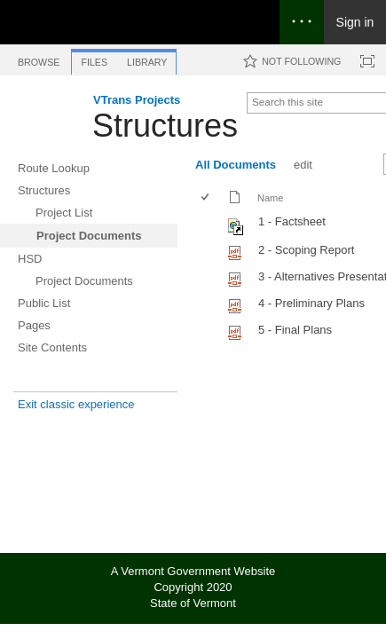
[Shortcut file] (236, 231)
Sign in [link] (355, 22)
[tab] (38, 59)
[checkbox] (206, 198)
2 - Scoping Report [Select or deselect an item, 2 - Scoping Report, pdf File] (306, 249)
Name (270, 198)
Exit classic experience (76, 404)
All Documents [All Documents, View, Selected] (235, 164)
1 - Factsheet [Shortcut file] (292, 221)
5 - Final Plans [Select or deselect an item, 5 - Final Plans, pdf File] (295, 329)
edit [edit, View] (303, 164)
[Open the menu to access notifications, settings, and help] (302, 22)
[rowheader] (209, 224)
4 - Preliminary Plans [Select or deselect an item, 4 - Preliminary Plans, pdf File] (311, 303)
